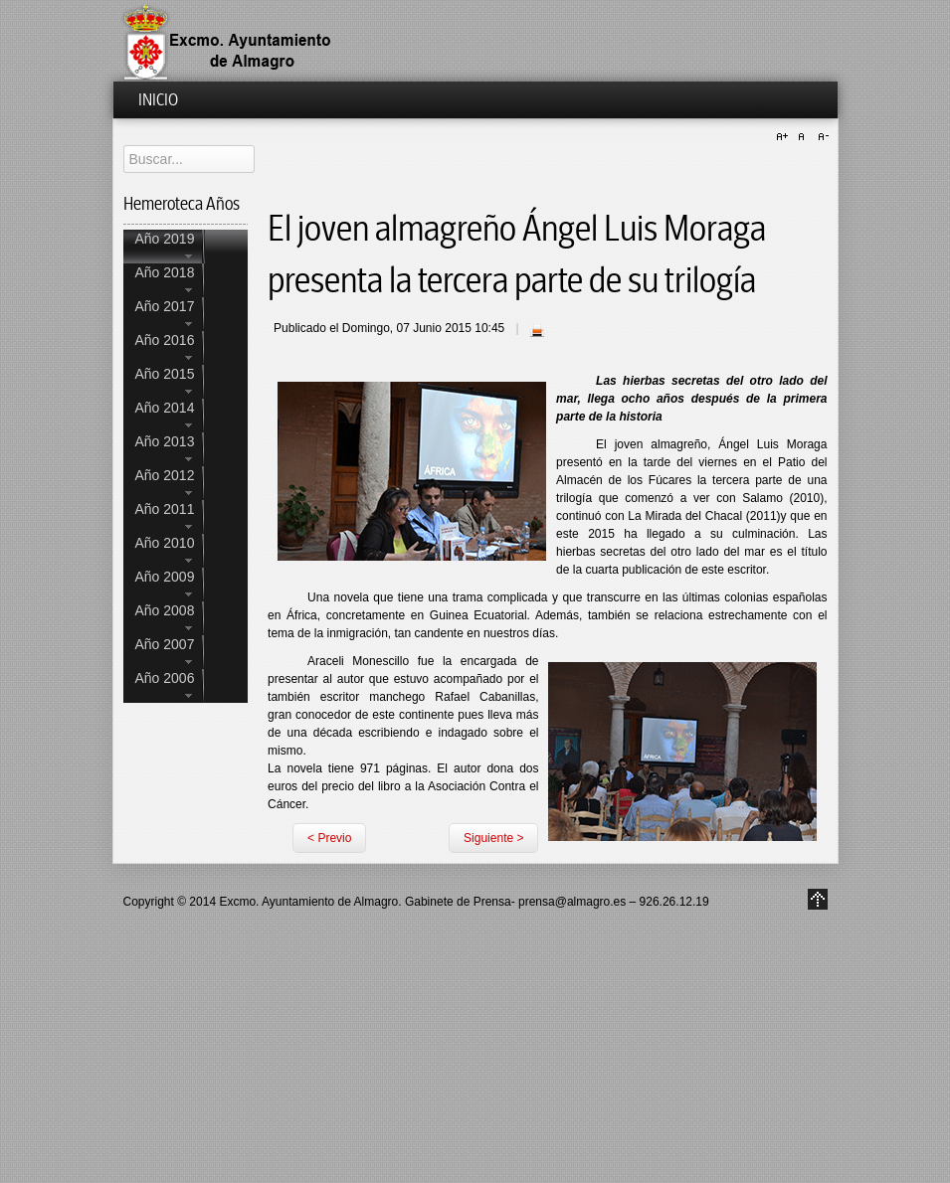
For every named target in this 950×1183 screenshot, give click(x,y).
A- (821, 137)
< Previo (329, 838)
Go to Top (818, 899)
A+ (785, 137)
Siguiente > (493, 838)
